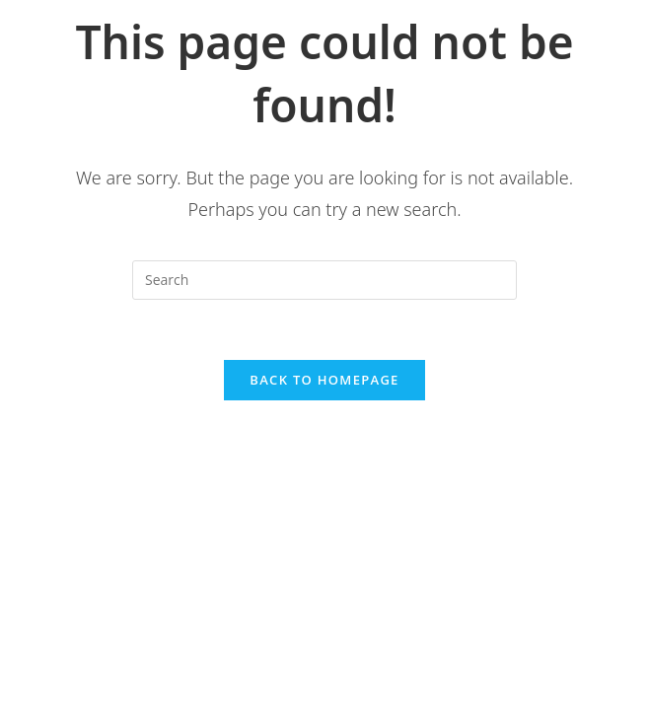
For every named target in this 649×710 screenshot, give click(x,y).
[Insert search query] (324, 280)
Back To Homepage (324, 380)
